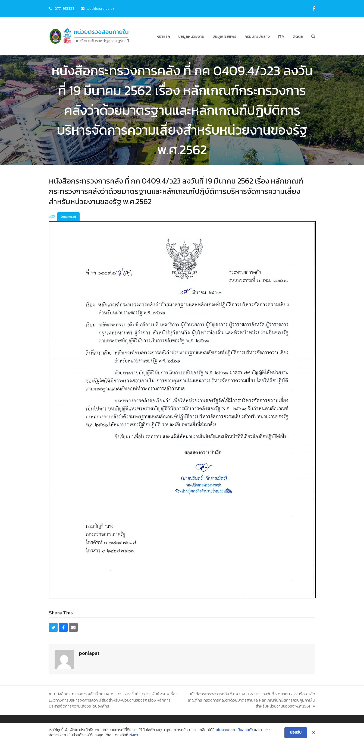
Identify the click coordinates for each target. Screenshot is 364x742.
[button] (313, 36)
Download (68, 216)
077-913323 (64, 8)
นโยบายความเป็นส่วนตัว (234, 730)
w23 (52, 216)
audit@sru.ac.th (100, 8)
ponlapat (89, 653)
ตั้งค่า (133, 735)
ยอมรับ (296, 732)
